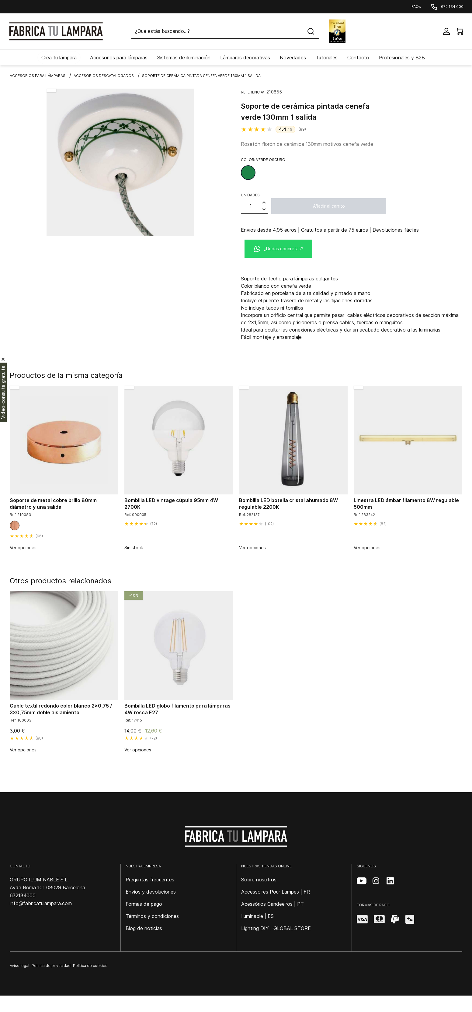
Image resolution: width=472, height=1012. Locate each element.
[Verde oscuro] (248, 172)
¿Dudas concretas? (278, 248)
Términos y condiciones (152, 916)
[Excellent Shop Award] (337, 31)
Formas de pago (144, 904)
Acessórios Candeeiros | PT (272, 904)
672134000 (23, 895)
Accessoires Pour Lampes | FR (275, 892)
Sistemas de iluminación (183, 57)
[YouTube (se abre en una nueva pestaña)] (361, 881)
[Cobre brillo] (14, 525)
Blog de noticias (144, 928)
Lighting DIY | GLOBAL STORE (276, 928)
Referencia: (252, 92)
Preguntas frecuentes (150, 880)
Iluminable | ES (257, 916)
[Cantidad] (250, 205)
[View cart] (460, 31)
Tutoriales (327, 57)
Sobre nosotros (258, 880)
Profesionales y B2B (402, 57)
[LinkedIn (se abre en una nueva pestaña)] (390, 881)
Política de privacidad (51, 965)
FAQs (416, 6)
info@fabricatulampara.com (41, 903)
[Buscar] (225, 31)
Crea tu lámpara (59, 57)
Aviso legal (19, 965)
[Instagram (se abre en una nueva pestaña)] (376, 880)
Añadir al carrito (329, 206)
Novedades (293, 57)
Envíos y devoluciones (151, 892)
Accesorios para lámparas (119, 57)
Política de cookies (90, 965)
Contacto (358, 57)
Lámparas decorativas (245, 57)
